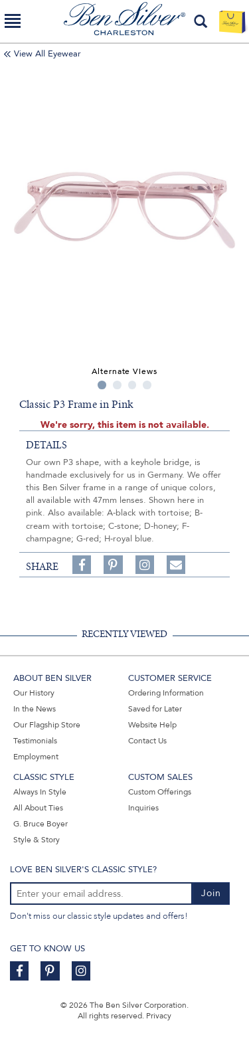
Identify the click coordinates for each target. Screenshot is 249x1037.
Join (211, 893)
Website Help (152, 724)
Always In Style (39, 792)
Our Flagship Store (46, 724)
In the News (34, 709)
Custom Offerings (159, 792)
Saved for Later (155, 709)
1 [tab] (102, 385)
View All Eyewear (47, 54)
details (46, 445)
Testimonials (35, 740)
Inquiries (143, 807)
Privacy (158, 1015)
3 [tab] (132, 385)
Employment (35, 756)
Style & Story (36, 839)
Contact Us (147, 740)
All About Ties (38, 807)
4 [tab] (147, 385)
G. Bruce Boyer (40, 823)
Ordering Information (166, 693)
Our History (33, 693)
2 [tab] (117, 385)
